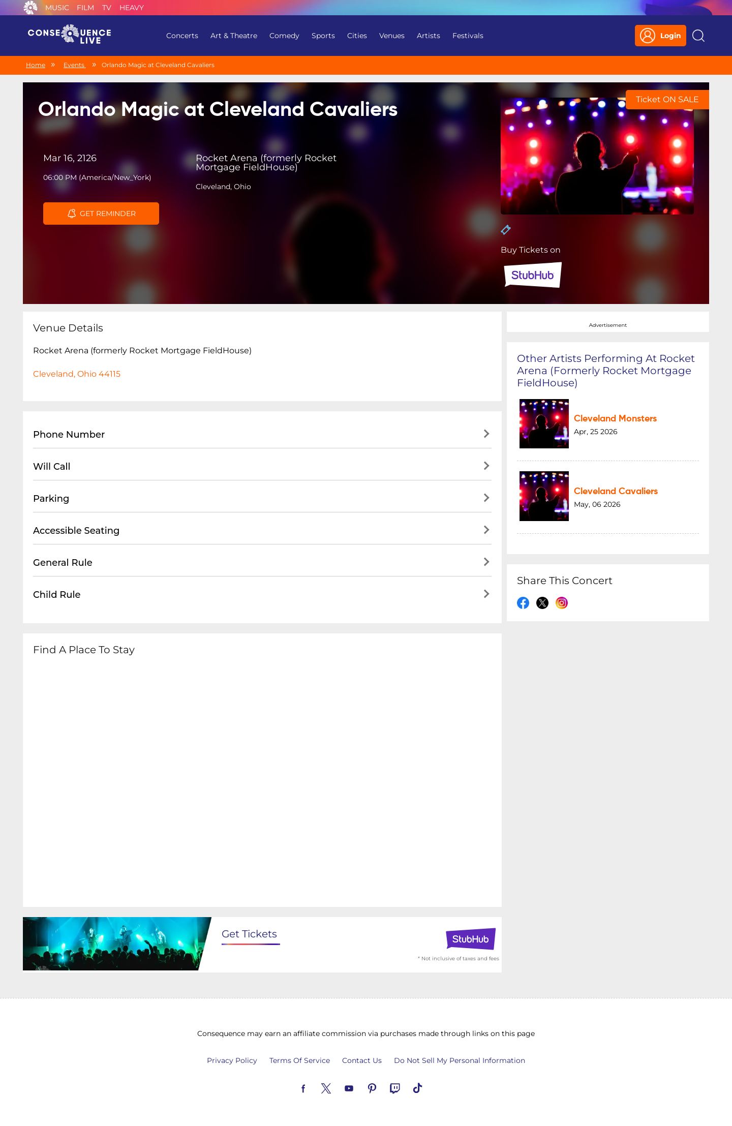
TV (106, 7)
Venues (392, 35)
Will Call (51, 466)
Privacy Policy (232, 1060)
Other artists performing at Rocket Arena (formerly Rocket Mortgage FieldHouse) (606, 370)
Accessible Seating (76, 530)
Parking (51, 498)
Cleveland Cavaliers (616, 491)
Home (35, 65)
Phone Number (69, 434)
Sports (323, 35)
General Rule (63, 562)
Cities (357, 35)
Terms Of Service (299, 1060)
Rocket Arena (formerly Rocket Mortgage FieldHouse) (266, 163)
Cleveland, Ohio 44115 (76, 374)
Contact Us (362, 1060)
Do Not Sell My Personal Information (459, 1060)
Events (75, 65)
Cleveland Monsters (615, 418)
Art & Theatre (233, 35)
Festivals (467, 35)
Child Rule (57, 594)
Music (57, 7)
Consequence (30, 7)
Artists (428, 35)
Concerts (182, 35)
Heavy (131, 7)
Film (85, 7)
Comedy (284, 35)
